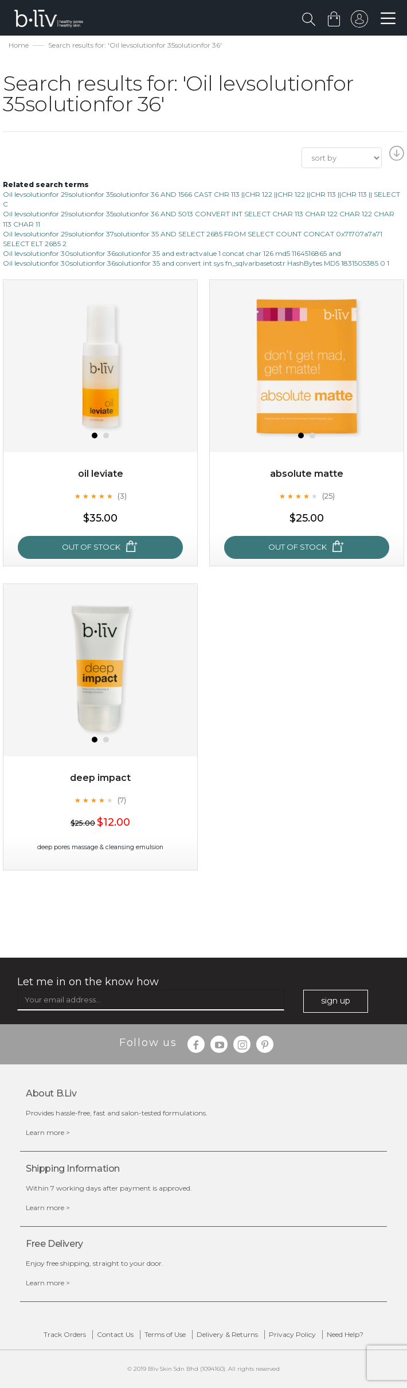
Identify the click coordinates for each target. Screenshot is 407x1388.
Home (19, 45)
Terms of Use (165, 1334)
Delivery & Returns (227, 1334)
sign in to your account (359, 21)
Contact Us (115, 1334)
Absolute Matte (306, 473)
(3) (122, 495)
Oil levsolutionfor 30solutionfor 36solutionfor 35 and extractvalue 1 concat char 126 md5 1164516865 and (172, 253)
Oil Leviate (100, 473)
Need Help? (345, 1334)
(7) (122, 799)
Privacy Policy (292, 1334)
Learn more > (48, 1132)
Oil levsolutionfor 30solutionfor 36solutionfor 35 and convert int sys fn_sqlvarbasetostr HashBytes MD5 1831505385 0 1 (196, 263)
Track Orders (65, 1334)
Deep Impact (100, 777)
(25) (328, 495)
